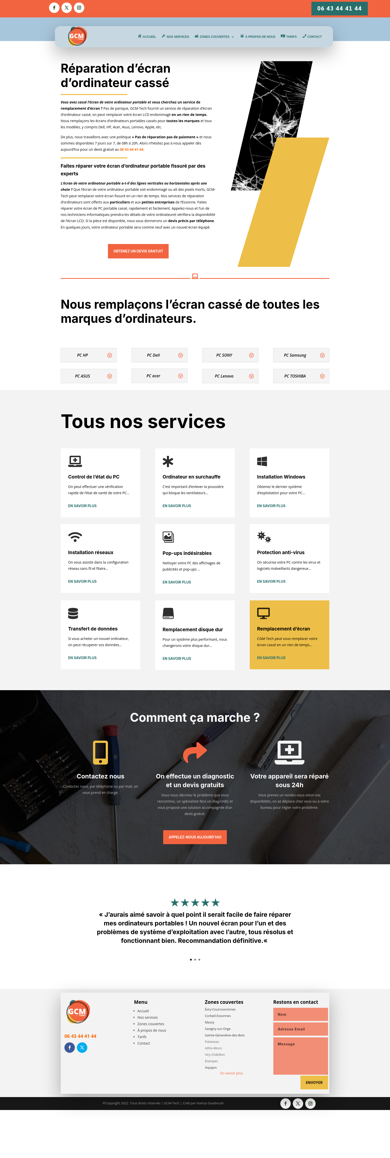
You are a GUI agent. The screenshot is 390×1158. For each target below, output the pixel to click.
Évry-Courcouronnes (220, 1009)
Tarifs (142, 1036)
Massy (209, 1022)
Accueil (143, 1011)
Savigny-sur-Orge (218, 1028)
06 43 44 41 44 (339, 8)
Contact (144, 1043)
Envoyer (314, 1082)
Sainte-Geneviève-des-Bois (225, 1035)
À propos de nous (152, 1030)
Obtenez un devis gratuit (138, 251)
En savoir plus (82, 506)
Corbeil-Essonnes (218, 1015)
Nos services (148, 1017)
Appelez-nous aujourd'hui (195, 837)
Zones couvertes (151, 1023)
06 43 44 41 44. (132, 149)
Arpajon (211, 1067)
